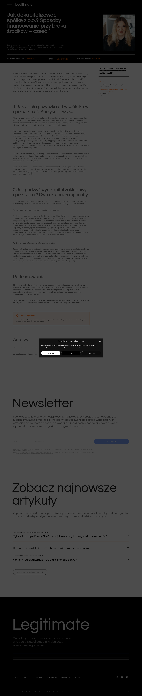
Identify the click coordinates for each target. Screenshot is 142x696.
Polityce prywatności (64, 347)
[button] (100, 341)
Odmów (71, 353)
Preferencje (91, 353)
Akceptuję (51, 353)
